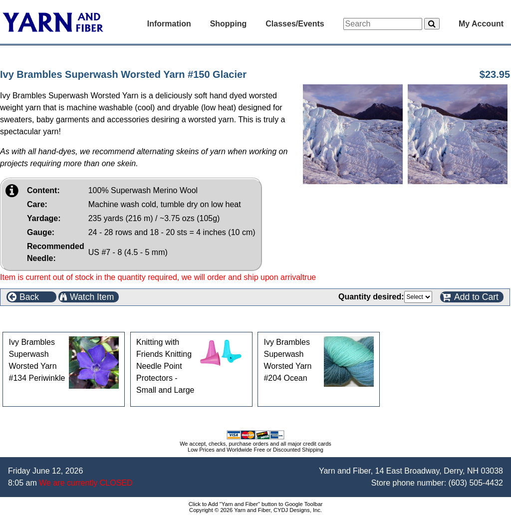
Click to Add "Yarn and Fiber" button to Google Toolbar (256, 504)
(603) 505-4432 (476, 483)
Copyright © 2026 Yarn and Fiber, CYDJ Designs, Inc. (255, 510)
